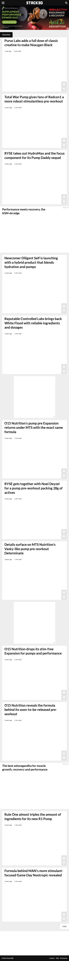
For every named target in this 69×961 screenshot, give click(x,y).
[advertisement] (34, 18)
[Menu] (3, 3)
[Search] (66, 3)
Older (64, 926)
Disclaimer (63, 958)
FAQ (57, 958)
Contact (52, 958)
